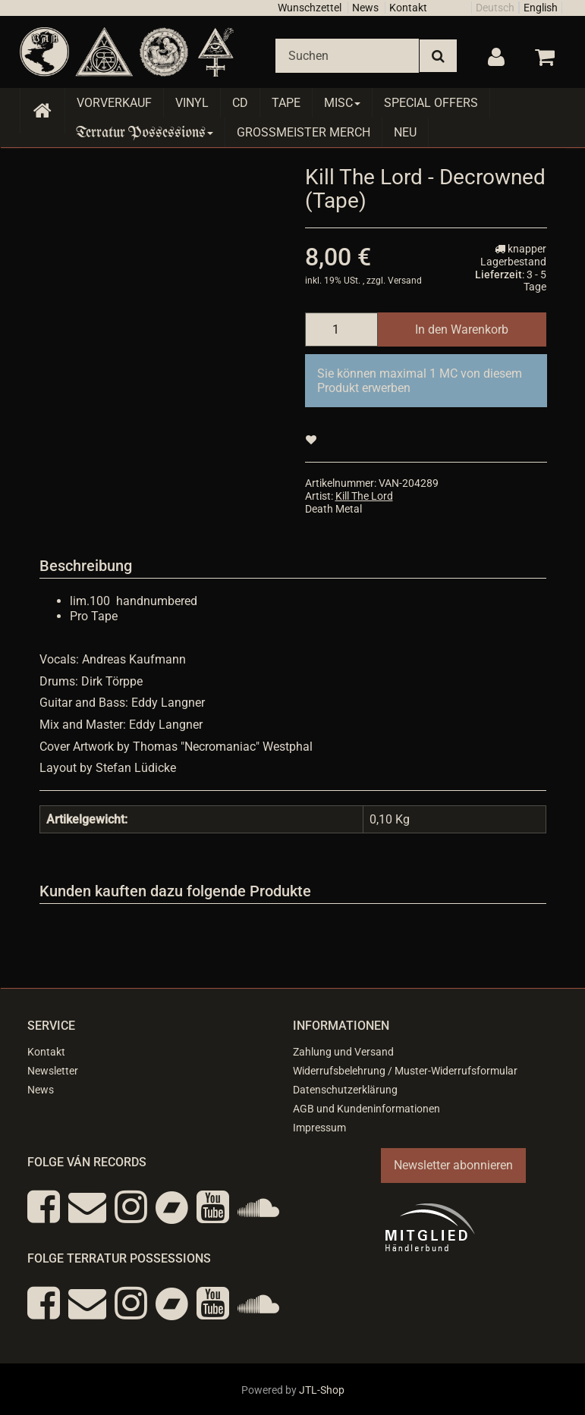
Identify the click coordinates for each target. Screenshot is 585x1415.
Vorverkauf (114, 103)
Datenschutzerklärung (345, 1090)
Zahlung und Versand (343, 1052)
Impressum (319, 1128)
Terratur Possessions (145, 132)
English (541, 8)
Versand (405, 280)
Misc (342, 103)
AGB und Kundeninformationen (366, 1109)
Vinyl (192, 103)
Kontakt (408, 8)
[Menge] (341, 329)
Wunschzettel (309, 8)
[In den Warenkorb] (461, 329)
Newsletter (52, 1071)
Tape (286, 103)
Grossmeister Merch (303, 132)
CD (240, 103)
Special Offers (431, 103)
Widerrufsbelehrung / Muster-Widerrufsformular (405, 1071)
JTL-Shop (321, 1390)
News (365, 8)
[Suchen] (347, 56)
